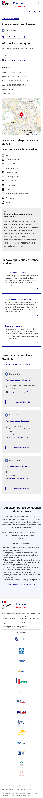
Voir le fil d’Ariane (6, 12)
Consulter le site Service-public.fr (20, 584)
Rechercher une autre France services (17, 364)
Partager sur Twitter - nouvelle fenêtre (9, 37)
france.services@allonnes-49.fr (18, 478)
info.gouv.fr (5, 623)
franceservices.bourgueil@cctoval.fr (19, 437)
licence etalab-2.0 (26, 795)
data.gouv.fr (21, 627)
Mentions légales (34, 785)
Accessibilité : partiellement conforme (18, 785)
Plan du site (5, 785)
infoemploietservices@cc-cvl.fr (15, 60)
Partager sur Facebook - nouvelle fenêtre (3, 37)
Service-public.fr (31, 517)
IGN (37, 134)
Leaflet (31, 134)
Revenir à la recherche (11, 19)
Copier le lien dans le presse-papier (25, 37)
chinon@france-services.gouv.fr (18, 392)
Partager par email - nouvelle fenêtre (19, 37)
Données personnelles (7, 789)
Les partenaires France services (18, 299)
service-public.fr (18, 623)
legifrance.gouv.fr (7, 627)
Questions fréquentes (13, 326)
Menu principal (40, 3)
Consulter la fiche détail (22, 402)
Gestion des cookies (20, 789)
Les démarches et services (15, 273)
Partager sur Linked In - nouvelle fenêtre (14, 37)
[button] (21, 114)
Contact (29, 789)
